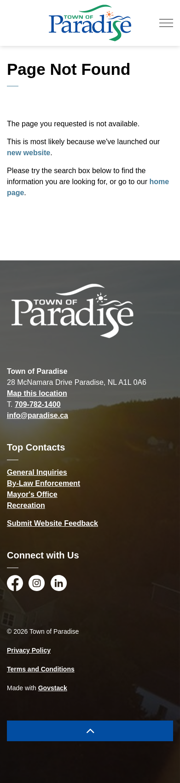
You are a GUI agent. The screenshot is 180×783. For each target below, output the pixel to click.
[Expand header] (166, 23)
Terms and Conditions (41, 669)
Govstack (52, 688)
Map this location (37, 393)
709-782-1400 (38, 404)
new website (28, 153)
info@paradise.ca (37, 415)
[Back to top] (90, 731)
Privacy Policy (29, 650)
